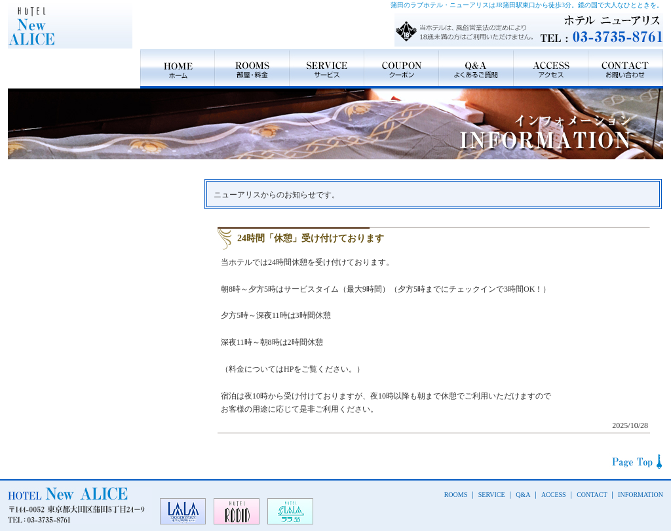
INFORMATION (640, 494)
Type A (101, 212)
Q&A (476, 68)
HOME (177, 68)
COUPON (401, 68)
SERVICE (327, 68)
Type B (101, 284)
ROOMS (252, 68)
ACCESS (551, 68)
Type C (101, 356)
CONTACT (625, 68)
